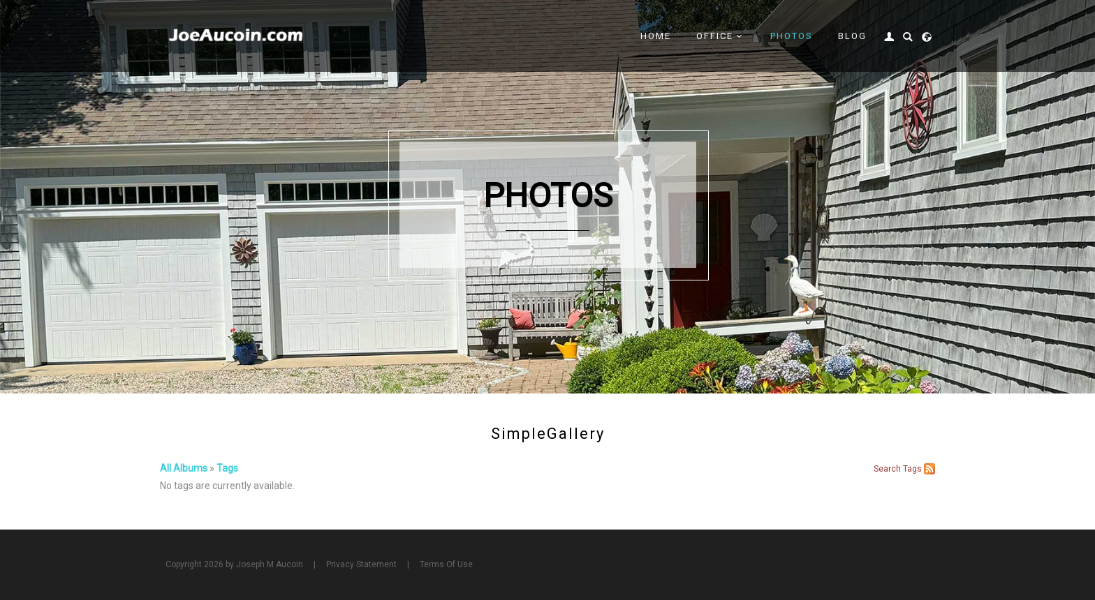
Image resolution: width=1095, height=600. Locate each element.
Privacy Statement (361, 564)
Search (887, 469)
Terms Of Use (446, 564)
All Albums (183, 468)
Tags (227, 468)
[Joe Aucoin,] (237, 35)
